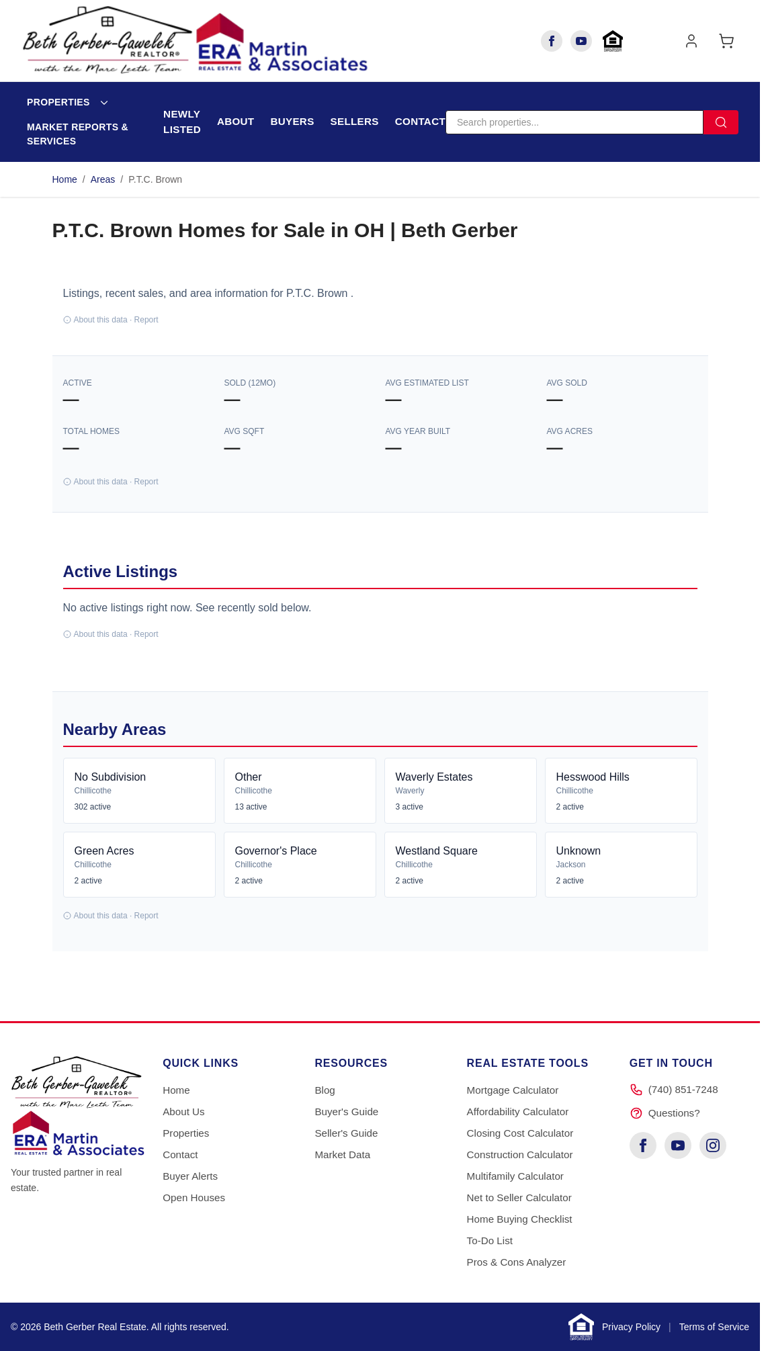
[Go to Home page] (195, 40)
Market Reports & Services (77, 134)
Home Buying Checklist (519, 1219)
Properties (58, 102)
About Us (183, 1111)
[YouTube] (581, 41)
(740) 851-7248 (683, 1089)
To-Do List (490, 1240)
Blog (324, 1090)
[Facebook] (551, 41)
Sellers (355, 121)
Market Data (342, 1154)
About (236, 121)
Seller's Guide (346, 1133)
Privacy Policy (631, 1326)
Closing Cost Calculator (520, 1133)
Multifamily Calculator (515, 1176)
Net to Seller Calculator (519, 1197)
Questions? (674, 1113)
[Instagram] (712, 1145)
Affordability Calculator (518, 1111)
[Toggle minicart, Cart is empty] (726, 41)
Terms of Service (714, 1326)
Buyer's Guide (346, 1111)
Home (64, 179)
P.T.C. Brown (155, 179)
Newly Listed (182, 121)
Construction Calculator (520, 1154)
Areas (103, 179)
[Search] (574, 122)
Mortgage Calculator (513, 1090)
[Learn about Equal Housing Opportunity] (613, 41)
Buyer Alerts (190, 1176)
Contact (420, 121)
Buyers (292, 121)
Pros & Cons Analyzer (516, 1262)
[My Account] (691, 41)
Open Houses (194, 1197)
